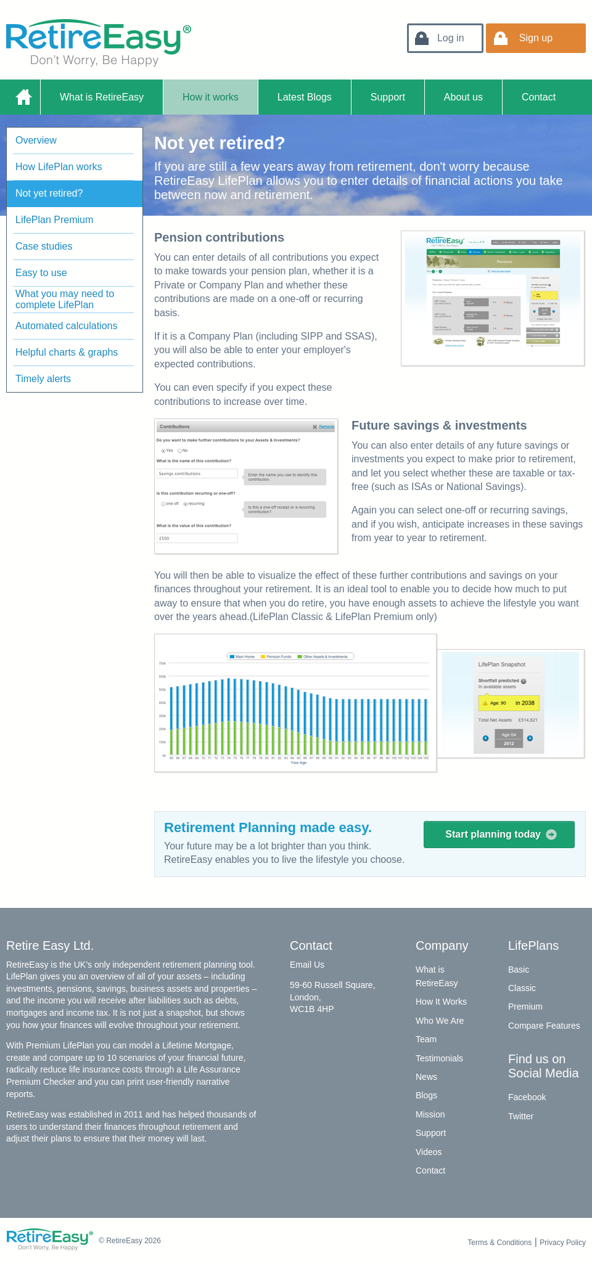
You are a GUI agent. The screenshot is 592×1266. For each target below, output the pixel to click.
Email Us (307, 965)
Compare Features (544, 1026)
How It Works (441, 1002)
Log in (450, 38)
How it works (211, 97)
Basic (518, 969)
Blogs (426, 1095)
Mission (430, 1114)
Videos (429, 1152)
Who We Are (440, 1021)
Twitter (520, 1116)
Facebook (527, 1097)
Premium (525, 1006)
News (426, 1077)
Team (426, 1039)
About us (463, 97)
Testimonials (439, 1058)
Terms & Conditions (499, 1242)
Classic (522, 988)
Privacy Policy (563, 1242)
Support (388, 97)
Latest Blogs (305, 97)
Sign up (536, 38)
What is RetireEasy (102, 97)
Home (23, 97)
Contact (539, 97)
